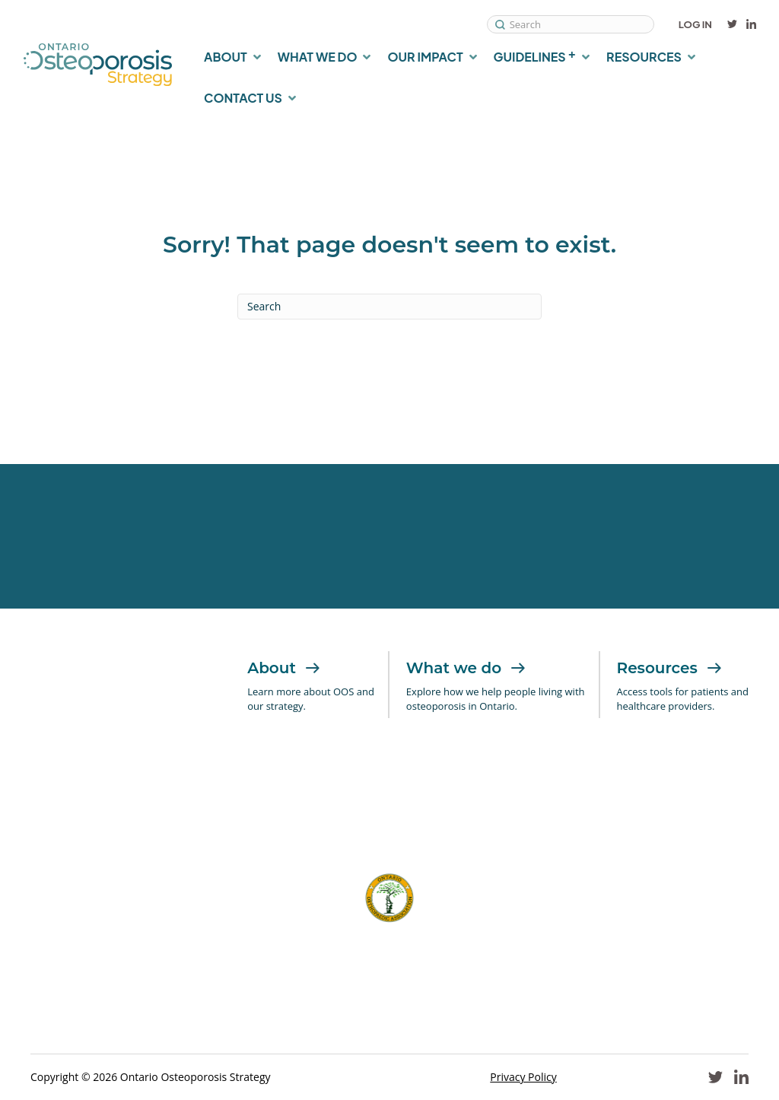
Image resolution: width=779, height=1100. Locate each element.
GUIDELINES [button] (535, 55)
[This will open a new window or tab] (176, 809)
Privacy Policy (523, 1077)
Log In (695, 24)
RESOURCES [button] (644, 57)
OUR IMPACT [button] (425, 57)
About (283, 668)
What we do (466, 668)
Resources (669, 668)
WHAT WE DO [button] (318, 57)
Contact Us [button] (243, 98)
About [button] (225, 57)
